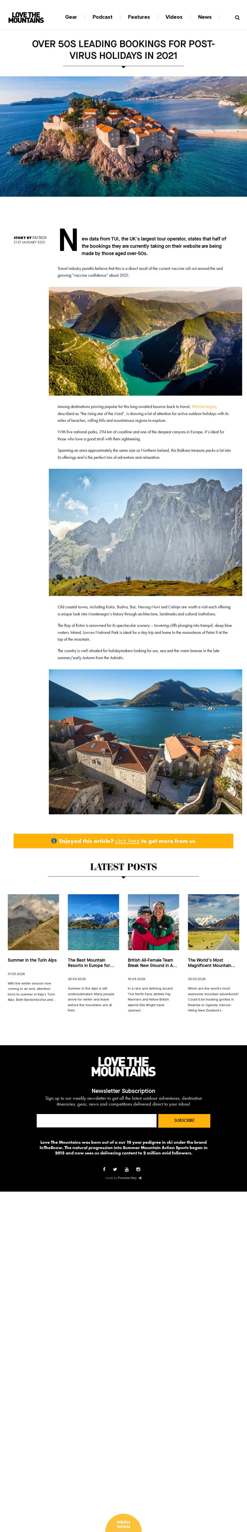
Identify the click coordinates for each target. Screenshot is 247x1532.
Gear (71, 17)
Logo (26, 17)
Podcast (103, 17)
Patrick (40, 238)
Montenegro (204, 407)
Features (139, 17)
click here (127, 841)
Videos (174, 17)
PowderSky (127, 1178)
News (205, 17)
